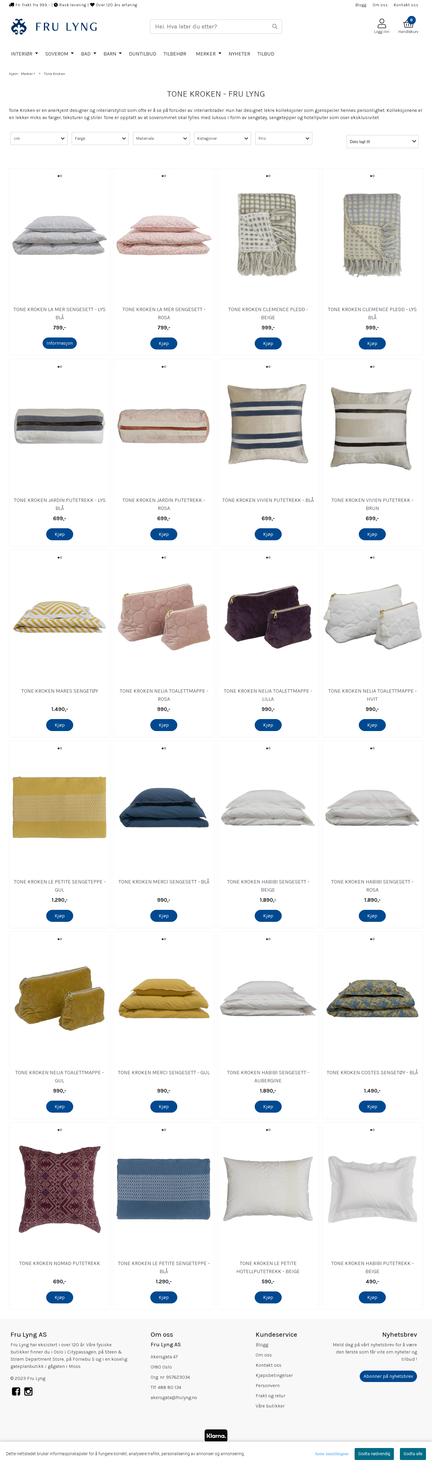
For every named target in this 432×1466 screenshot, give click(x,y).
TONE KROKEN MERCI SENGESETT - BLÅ (163, 881)
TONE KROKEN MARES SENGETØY (59, 691)
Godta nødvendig (374, 1453)
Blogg (361, 5)
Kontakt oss (406, 5)
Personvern (268, 1385)
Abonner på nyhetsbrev (388, 1376)
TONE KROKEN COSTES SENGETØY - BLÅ (372, 1072)
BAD (86, 53)
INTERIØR (22, 53)
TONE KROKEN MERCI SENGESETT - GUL (164, 1072)
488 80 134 (169, 1387)
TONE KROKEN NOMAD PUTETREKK (59, 1263)
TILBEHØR (175, 53)
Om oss (380, 5)
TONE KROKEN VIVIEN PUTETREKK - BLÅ (268, 500)
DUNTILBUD (142, 53)
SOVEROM (57, 53)
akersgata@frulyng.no (174, 1397)
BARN (111, 53)
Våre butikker (270, 1406)
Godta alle (413, 1453)
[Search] (216, 26)
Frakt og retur (270, 1396)
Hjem (13, 73)
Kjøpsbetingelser (274, 1375)
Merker (206, 53)
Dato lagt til (360, 141)
